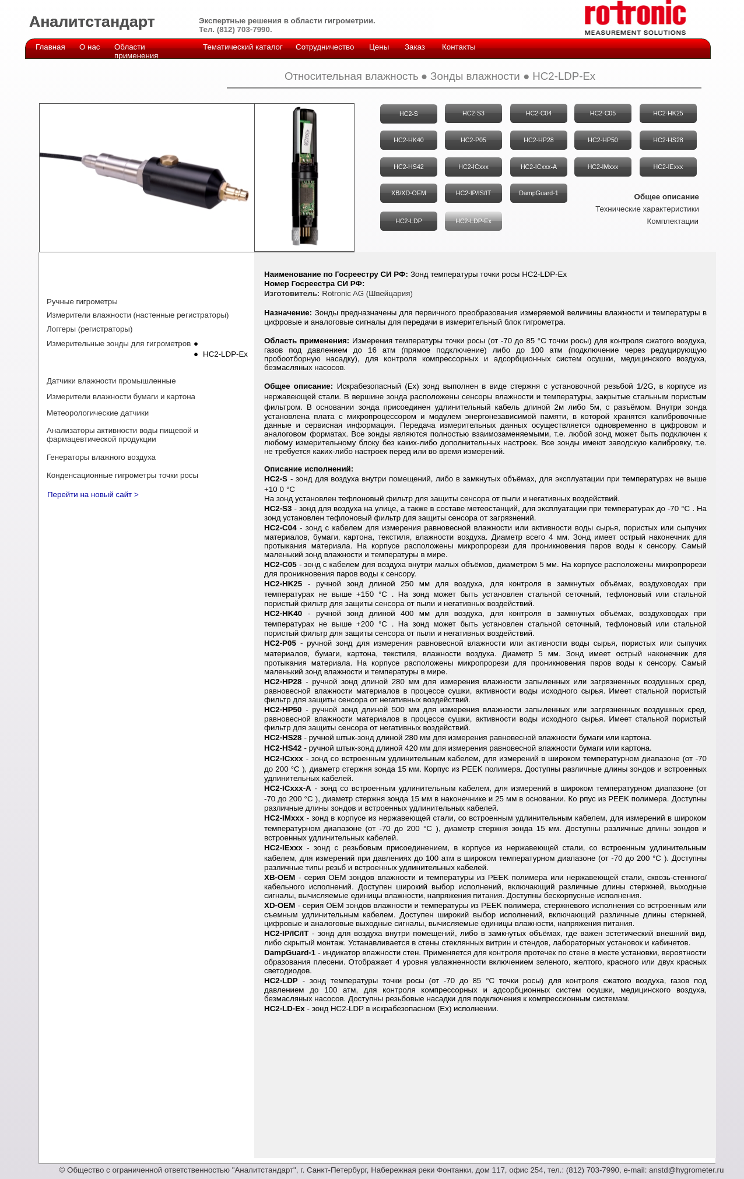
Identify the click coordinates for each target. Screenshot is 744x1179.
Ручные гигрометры (82, 301)
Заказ (415, 47)
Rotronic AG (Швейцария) (367, 293)
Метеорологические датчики (98, 413)
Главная (50, 47)
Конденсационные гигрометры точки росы (122, 475)
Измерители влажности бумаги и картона (121, 396)
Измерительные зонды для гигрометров (119, 343)
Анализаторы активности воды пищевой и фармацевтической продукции (122, 435)
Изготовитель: (292, 293)
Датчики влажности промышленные (111, 380)
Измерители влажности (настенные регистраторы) (138, 315)
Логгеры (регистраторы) (89, 329)
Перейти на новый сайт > (93, 494)
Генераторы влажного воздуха (101, 457)
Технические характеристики (647, 209)
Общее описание (666, 196)
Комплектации (673, 221)
